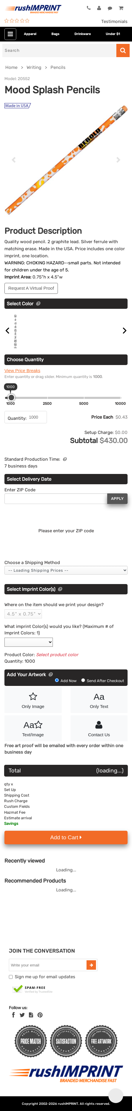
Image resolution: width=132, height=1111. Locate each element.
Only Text (99, 701)
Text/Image (33, 729)
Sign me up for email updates (45, 978)
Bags (55, 34)
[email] (48, 966)
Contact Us (99, 729)
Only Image (33, 701)
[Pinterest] (40, 1016)
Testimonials (114, 21)
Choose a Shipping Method (32, 564)
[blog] (31, 1016)
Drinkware (82, 34)
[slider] (11, 399)
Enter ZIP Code (19, 491)
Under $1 (113, 34)
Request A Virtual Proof (31, 288)
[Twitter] (22, 1016)
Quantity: (17, 419)
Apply (117, 500)
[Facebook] (13, 1016)
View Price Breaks (22, 371)
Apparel (30, 34)
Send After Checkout (102, 682)
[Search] (59, 50)
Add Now (66, 682)
